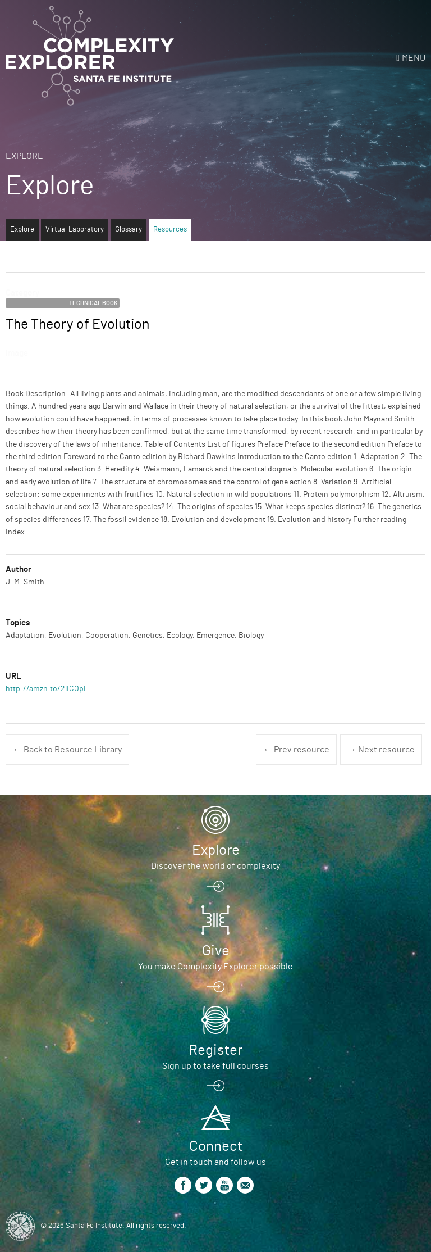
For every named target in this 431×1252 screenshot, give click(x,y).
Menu (413, 57)
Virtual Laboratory (74, 229)
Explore (24, 156)
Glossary (128, 229)
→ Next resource (381, 749)
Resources (170, 229)
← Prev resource (296, 749)
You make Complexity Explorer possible (215, 966)
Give (216, 950)
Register (215, 1050)
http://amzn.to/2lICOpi (46, 689)
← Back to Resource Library (67, 749)
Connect (215, 1146)
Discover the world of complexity (215, 865)
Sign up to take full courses (215, 1066)
